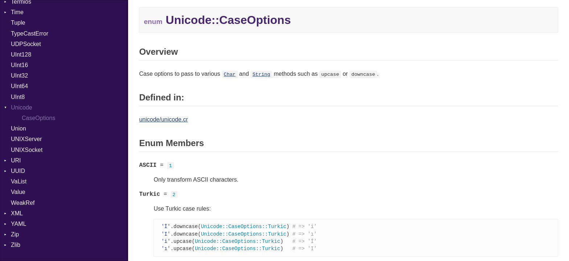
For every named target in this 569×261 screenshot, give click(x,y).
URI (16, 160)
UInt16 (19, 65)
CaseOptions (39, 118)
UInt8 (18, 97)
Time (17, 12)
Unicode (21, 107)
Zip (15, 234)
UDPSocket (26, 44)
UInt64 (19, 86)
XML (17, 213)
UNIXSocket (26, 150)
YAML (18, 224)
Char (230, 74)
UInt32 (19, 75)
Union (18, 128)
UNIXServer (26, 139)
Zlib (15, 245)
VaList (18, 181)
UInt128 (21, 54)
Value (18, 192)
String (261, 74)
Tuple (18, 23)
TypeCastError (29, 33)
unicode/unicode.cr (163, 119)
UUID (18, 171)
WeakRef (23, 203)
